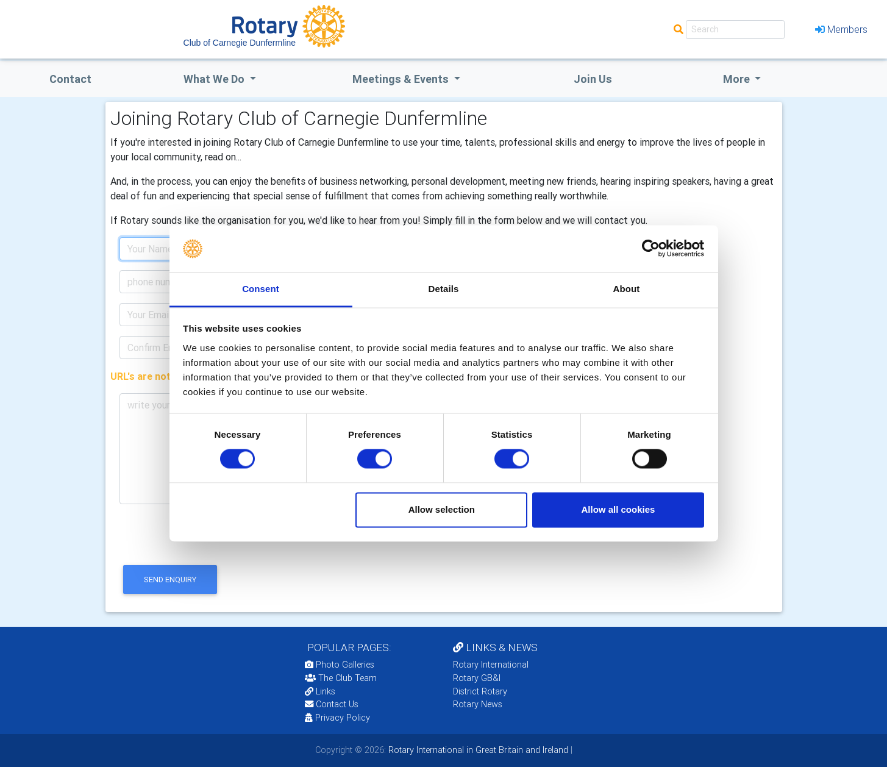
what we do (215, 79)
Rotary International (491, 664)
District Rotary (480, 691)
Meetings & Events (401, 79)
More (737, 79)
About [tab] (626, 289)
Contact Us (331, 704)
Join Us (593, 79)
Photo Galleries (339, 664)
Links (320, 691)
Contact (70, 79)
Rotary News (477, 704)
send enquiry (170, 579)
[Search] (735, 29)
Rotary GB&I (476, 677)
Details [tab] (444, 289)
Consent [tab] (260, 289)
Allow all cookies (618, 509)
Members (841, 29)
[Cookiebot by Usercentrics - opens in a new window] (650, 249)
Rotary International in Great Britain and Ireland (477, 749)
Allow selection (441, 509)
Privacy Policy (337, 717)
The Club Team (341, 677)
